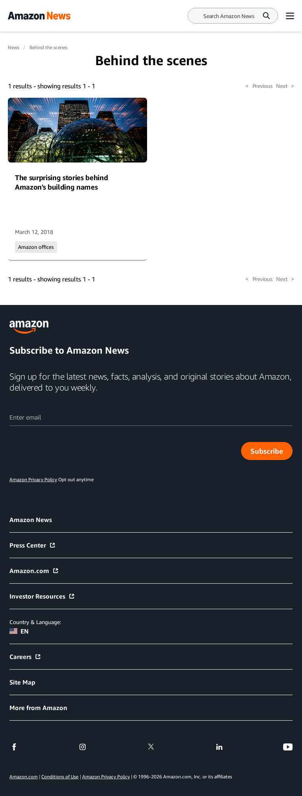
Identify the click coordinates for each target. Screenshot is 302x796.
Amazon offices (36, 247)
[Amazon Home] (39, 16)
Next (285, 86)
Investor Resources (42, 596)
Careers (25, 657)
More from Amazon (38, 708)
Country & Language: (35, 622)
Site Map (22, 682)
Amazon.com (34, 571)
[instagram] (82, 747)
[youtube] (288, 747)
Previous (258, 86)
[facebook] (14, 747)
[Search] (229, 16)
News (13, 47)
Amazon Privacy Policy (106, 777)
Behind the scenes (48, 47)
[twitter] (151, 747)
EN (19, 631)
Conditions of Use (59, 777)
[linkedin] (219, 747)
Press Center (32, 545)
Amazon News (30, 520)
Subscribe (266, 451)
